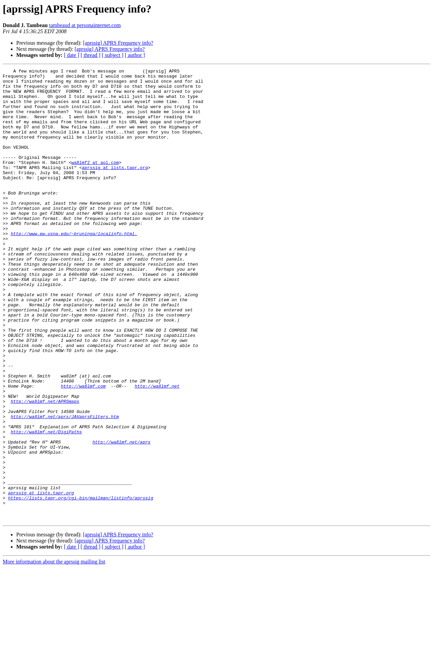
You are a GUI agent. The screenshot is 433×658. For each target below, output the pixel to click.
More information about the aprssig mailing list (54, 652)
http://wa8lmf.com (83, 450)
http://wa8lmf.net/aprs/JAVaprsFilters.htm (64, 487)
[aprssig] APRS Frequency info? (118, 43)
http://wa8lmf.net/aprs (121, 517)
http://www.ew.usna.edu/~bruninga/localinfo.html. (73, 267)
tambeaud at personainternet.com (85, 25)
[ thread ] (90, 55)
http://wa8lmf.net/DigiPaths (46, 505)
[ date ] (71, 55)
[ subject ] (112, 55)
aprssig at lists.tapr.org (115, 188)
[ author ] (135, 55)
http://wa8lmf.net (157, 450)
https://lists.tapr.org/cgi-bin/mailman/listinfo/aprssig (80, 584)
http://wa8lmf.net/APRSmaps (44, 468)
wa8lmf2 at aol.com (95, 182)
